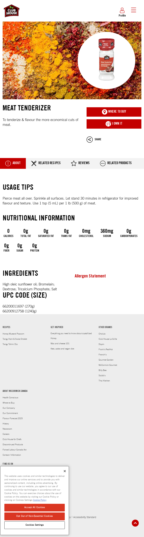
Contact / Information (12, 455)
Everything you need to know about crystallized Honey (71, 335)
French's (102, 355)
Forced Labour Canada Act (14, 450)
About (13, 163)
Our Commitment (10, 413)
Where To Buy (114, 112)
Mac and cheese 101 (60, 343)
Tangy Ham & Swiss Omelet (15, 339)
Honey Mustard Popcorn (13, 334)
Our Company (9, 408)
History (6, 424)
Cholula (102, 334)
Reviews (80, 163)
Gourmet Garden (106, 360)
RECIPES (6, 327)
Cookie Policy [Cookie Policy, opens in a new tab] (39, 500)
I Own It (114, 124)
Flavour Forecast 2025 (13, 418)
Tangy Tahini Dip (10, 344)
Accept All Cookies (34, 507)
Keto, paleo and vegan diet (62, 349)
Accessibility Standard (84, 517)
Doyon (101, 344)
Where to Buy (8, 403)
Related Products (116, 163)
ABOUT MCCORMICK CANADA (15, 391)
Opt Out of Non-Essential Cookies (34, 516)
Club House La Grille (108, 339)
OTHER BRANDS (105, 327)
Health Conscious (10, 398)
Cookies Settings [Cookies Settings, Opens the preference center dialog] (34, 525)
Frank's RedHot (106, 349)
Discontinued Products (13, 444)
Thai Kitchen (104, 381)
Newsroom (7, 429)
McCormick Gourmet (108, 365)
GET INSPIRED (57, 327)
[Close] (65, 471)
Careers (6, 434)
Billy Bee (102, 370)
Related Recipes (46, 163)
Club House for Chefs (12, 439)
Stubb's (102, 375)
